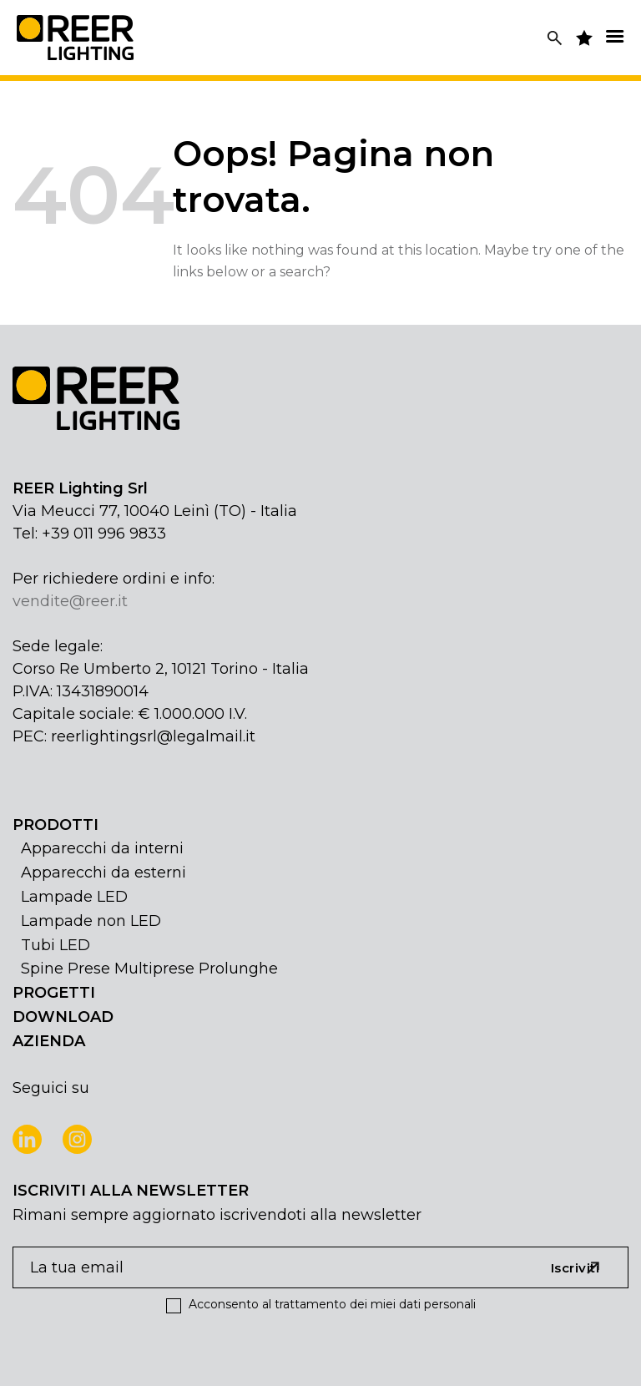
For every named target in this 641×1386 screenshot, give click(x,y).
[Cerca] (554, 38)
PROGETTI (54, 993)
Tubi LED (55, 945)
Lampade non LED (91, 921)
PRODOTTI (55, 825)
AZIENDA (49, 1041)
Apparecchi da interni (102, 848)
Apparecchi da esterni (103, 872)
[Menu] (614, 36)
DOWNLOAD (63, 1017)
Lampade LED (74, 897)
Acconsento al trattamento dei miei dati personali (321, 1305)
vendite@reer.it (70, 601)
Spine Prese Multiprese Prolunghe (149, 968)
